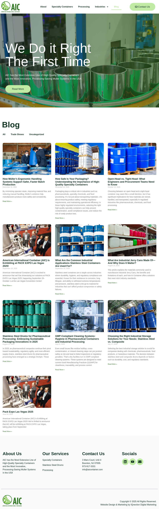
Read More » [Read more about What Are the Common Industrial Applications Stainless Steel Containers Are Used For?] (59, 294)
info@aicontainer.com (92, 469)
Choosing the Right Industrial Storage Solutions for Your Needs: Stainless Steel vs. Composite (131, 339)
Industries (102, 6)
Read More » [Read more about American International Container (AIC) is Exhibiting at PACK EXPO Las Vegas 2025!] (7, 285)
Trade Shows (17, 134)
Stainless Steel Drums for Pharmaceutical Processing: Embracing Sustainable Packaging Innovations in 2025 (26, 339)
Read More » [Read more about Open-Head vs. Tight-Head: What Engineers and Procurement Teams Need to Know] (112, 210)
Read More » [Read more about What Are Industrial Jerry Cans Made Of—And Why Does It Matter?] (112, 283)
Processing (84, 7)
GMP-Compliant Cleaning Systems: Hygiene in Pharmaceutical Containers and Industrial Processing (77, 339)
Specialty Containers (62, 7)
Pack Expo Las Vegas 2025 (18, 411)
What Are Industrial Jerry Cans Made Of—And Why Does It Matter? (131, 262)
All (4, 134)
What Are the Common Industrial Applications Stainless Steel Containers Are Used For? (77, 263)
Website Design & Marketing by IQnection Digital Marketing (128, 505)
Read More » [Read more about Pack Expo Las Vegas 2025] (7, 431)
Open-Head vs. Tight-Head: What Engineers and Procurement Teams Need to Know (131, 182)
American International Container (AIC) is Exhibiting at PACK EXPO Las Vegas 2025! (26, 263)
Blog (116, 7)
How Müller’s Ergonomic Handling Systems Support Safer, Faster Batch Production (24, 182)
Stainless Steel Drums (52, 465)
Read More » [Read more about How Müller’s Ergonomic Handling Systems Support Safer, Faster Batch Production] (7, 201)
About (43, 7)
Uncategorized (36, 134)
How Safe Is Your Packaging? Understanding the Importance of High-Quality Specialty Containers (77, 182)
